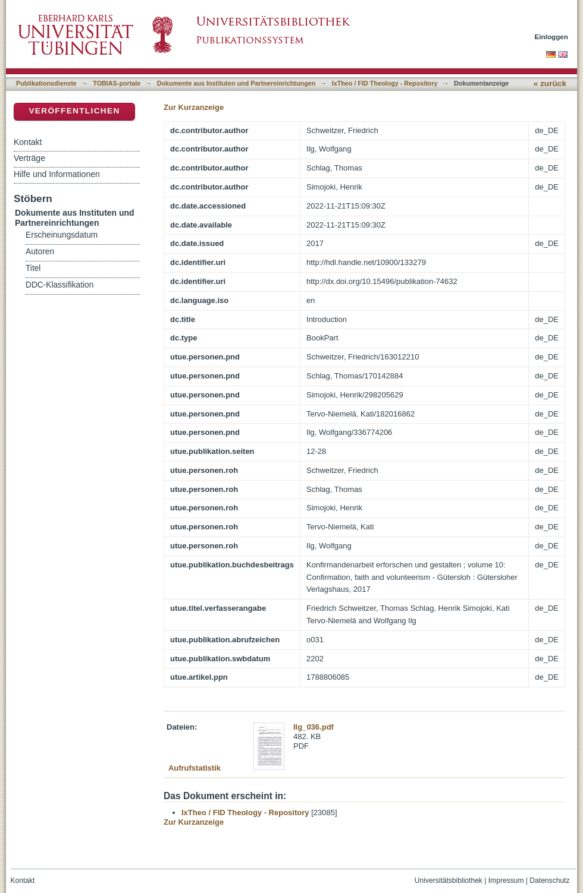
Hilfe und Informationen (57, 174)
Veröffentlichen (74, 110)
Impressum (506, 880)
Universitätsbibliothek (448, 880)
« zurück (550, 83)
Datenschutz (549, 880)
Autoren (40, 251)
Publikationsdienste (46, 83)
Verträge (29, 158)
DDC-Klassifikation (59, 284)
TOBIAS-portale (116, 83)
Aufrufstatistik (194, 767)
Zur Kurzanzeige (194, 107)
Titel (33, 268)
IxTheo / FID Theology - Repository (385, 83)
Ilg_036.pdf (313, 726)
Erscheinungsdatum (62, 235)
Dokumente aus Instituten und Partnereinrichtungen (236, 83)
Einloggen (552, 36)
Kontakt (28, 142)
